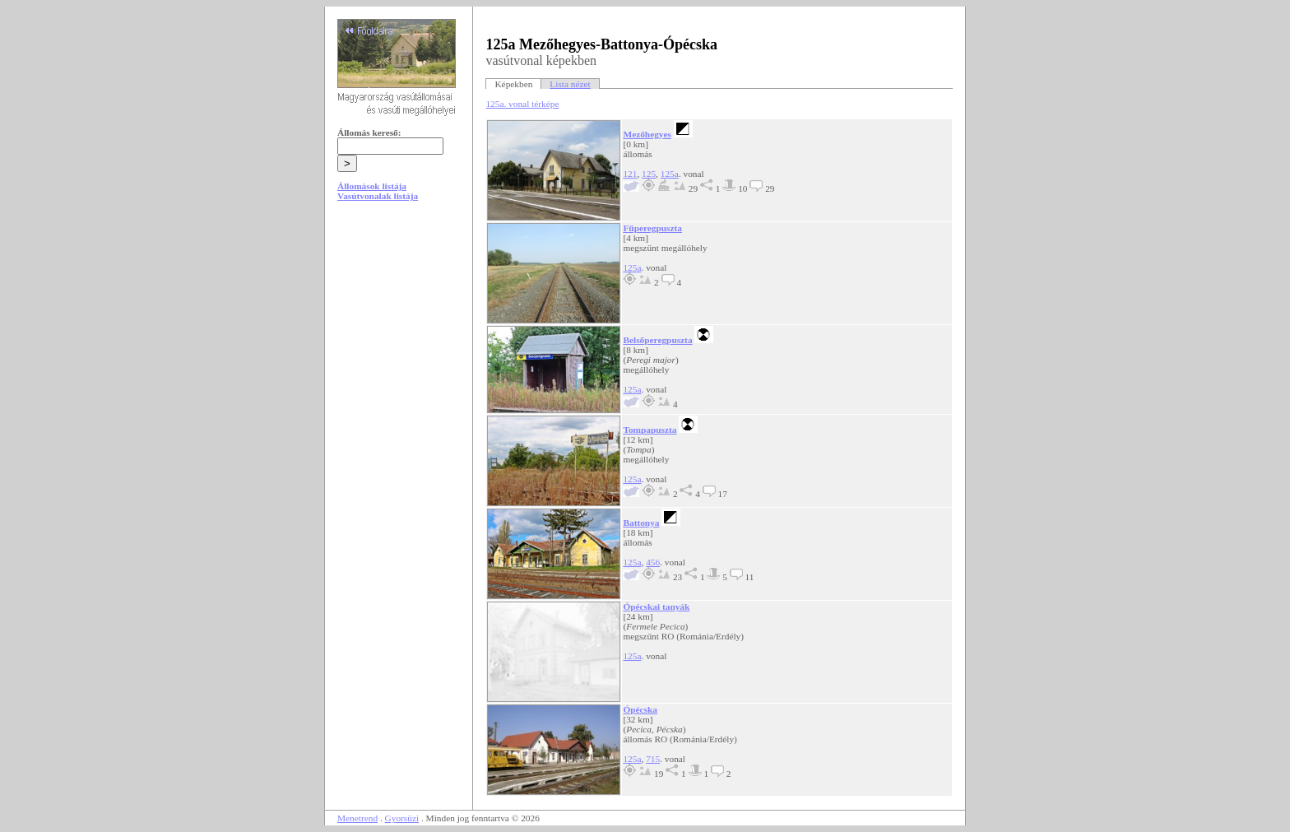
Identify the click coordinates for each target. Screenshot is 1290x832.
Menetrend (357, 818)
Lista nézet (570, 84)
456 (653, 562)
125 (649, 174)
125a (670, 174)
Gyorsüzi (402, 818)
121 (630, 174)
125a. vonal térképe (522, 104)
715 (653, 759)
